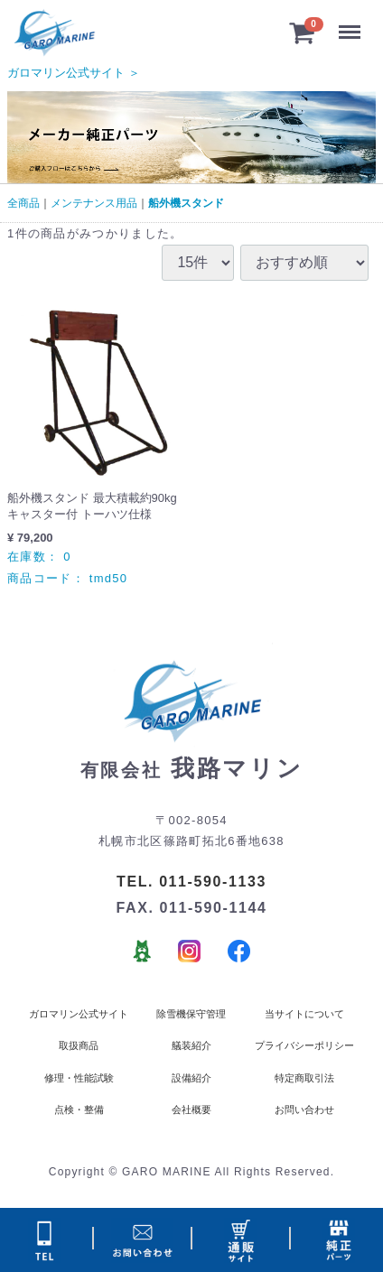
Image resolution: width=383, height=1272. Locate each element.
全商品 (23, 203)
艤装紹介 (191, 1045)
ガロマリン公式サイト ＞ (73, 72)
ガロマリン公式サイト (78, 1013)
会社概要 (191, 1109)
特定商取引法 (304, 1077)
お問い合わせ (304, 1109)
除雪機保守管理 (191, 1013)
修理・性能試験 (79, 1077)
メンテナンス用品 (94, 203)
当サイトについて (304, 1013)
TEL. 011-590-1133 (191, 881)
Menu (352, 24)
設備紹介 (191, 1077)
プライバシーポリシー (304, 1045)
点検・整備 (79, 1109)
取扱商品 (78, 1045)
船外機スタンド (186, 203)
